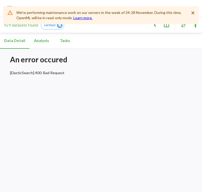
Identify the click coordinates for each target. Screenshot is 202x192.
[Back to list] (155, 24)
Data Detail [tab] (14, 40)
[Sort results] (182, 24)
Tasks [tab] (65, 40)
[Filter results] (195, 24)
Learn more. (83, 18)
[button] (52, 25)
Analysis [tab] (41, 40)
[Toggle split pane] (166, 24)
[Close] (193, 13)
